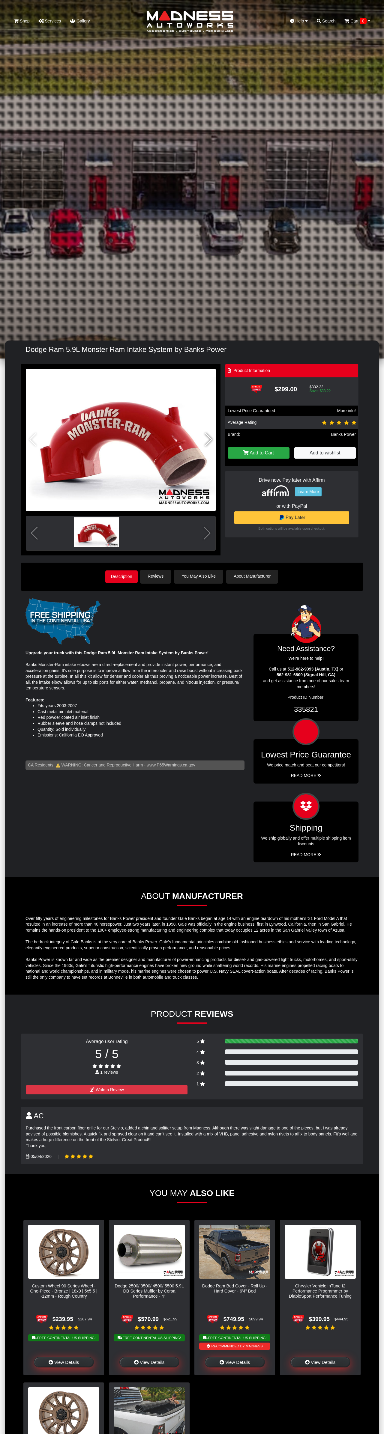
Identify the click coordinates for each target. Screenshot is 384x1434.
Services (50, 21)
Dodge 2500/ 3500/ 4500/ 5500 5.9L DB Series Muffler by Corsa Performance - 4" (149, 1290)
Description (121, 576)
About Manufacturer (254, 576)
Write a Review (107, 1089)
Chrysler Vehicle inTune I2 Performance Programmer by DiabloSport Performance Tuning (320, 1290)
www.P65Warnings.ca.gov (171, 764)
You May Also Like (201, 576)
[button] (209, 439)
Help (299, 21)
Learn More (308, 491)
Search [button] (326, 21)
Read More (306, 774)
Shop (22, 21)
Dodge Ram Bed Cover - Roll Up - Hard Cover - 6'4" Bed (235, 1288)
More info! (346, 410)
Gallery (80, 21)
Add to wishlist (325, 452)
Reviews (158, 576)
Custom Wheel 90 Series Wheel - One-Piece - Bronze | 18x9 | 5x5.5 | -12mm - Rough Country (64, 1290)
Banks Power (343, 434)
